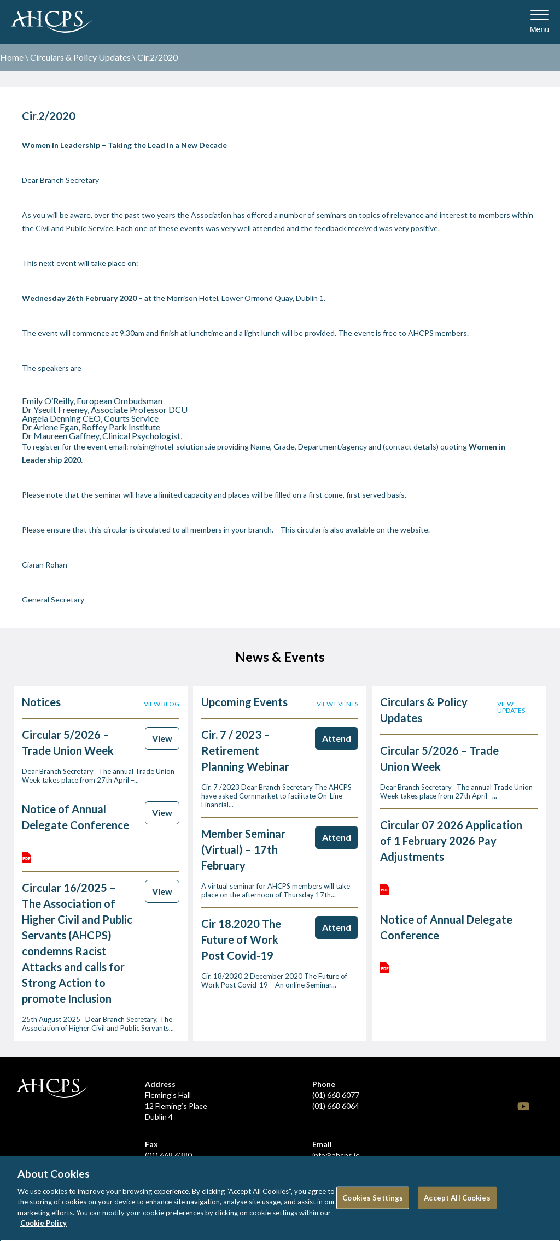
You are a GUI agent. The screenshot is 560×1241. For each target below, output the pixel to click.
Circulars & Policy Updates (80, 57)
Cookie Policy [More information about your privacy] (43, 1227)
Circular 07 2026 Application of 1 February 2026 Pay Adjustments (451, 840)
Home (12, 57)
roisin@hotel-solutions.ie (172, 446)
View (162, 738)
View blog (161, 704)
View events (337, 704)
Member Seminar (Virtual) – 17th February (243, 849)
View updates (511, 707)
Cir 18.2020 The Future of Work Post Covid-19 (241, 939)
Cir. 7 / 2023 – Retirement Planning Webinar (245, 750)
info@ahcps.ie (336, 1155)
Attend (336, 738)
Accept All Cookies (457, 1201)
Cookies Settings (372, 1201)
